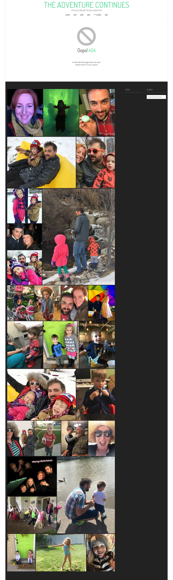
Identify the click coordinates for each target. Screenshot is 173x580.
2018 (81, 15)
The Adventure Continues (86, 5)
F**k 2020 (97, 15)
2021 (106, 15)
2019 (88, 15)
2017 (75, 15)
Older (67, 15)
